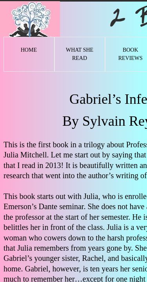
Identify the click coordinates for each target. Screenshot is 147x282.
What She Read (79, 54)
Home (29, 50)
